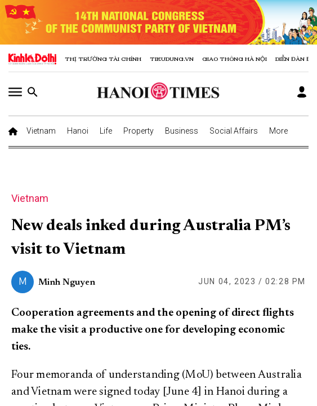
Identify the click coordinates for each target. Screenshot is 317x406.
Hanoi (77, 130)
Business (181, 130)
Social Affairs (233, 130)
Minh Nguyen (66, 282)
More (278, 130)
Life (106, 130)
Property (138, 130)
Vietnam (41, 130)
